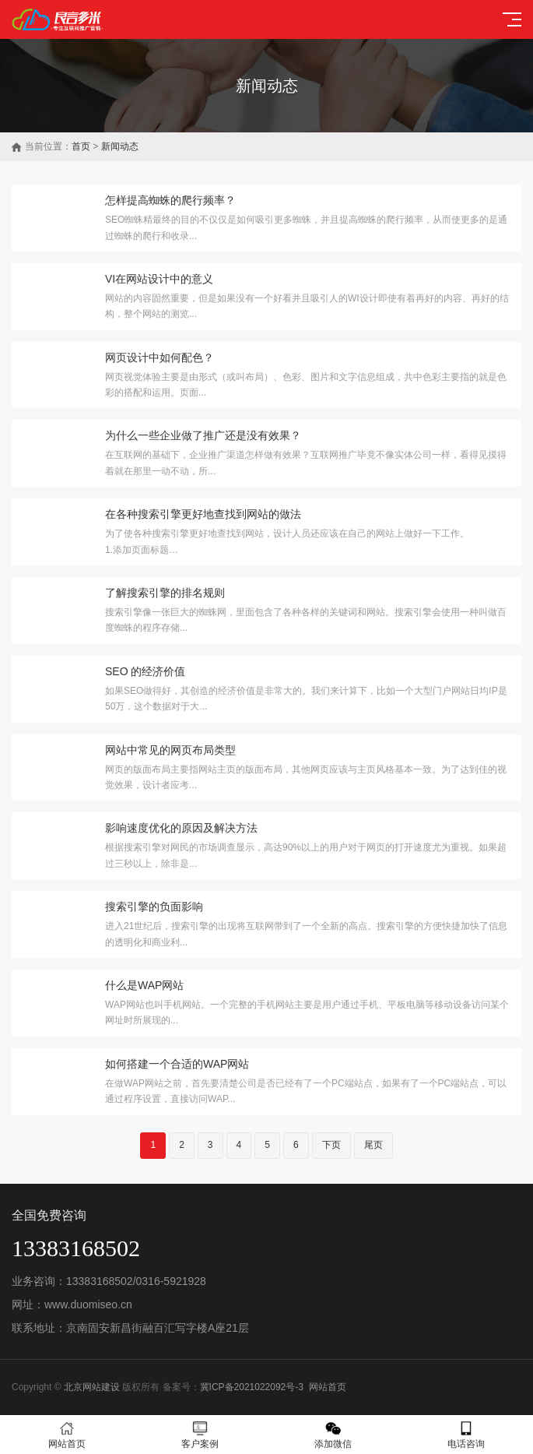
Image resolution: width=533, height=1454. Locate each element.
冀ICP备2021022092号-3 (251, 1387)
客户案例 (199, 1435)
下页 (331, 1144)
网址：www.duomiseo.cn (72, 1304)
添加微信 (333, 1435)
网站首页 (327, 1387)
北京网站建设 (92, 1387)
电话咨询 (466, 1435)
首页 (81, 146)
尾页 (373, 1144)
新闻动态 (120, 146)
